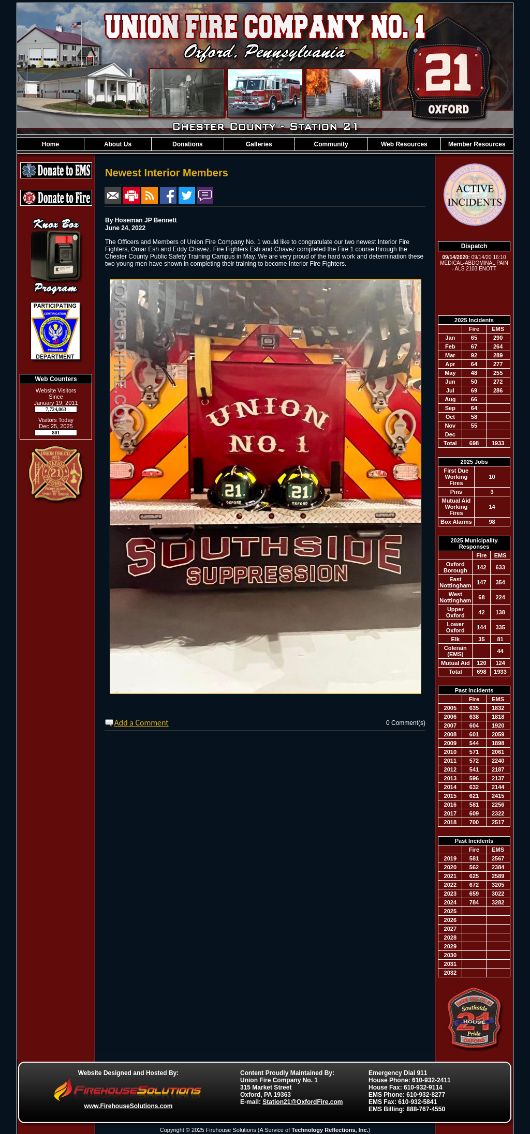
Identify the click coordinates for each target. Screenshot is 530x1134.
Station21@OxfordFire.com (302, 1102)
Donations (187, 144)
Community (331, 144)
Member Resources (477, 144)
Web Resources (404, 144)
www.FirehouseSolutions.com (128, 1106)
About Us (117, 144)
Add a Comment (141, 723)
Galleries (259, 144)
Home (50, 144)
